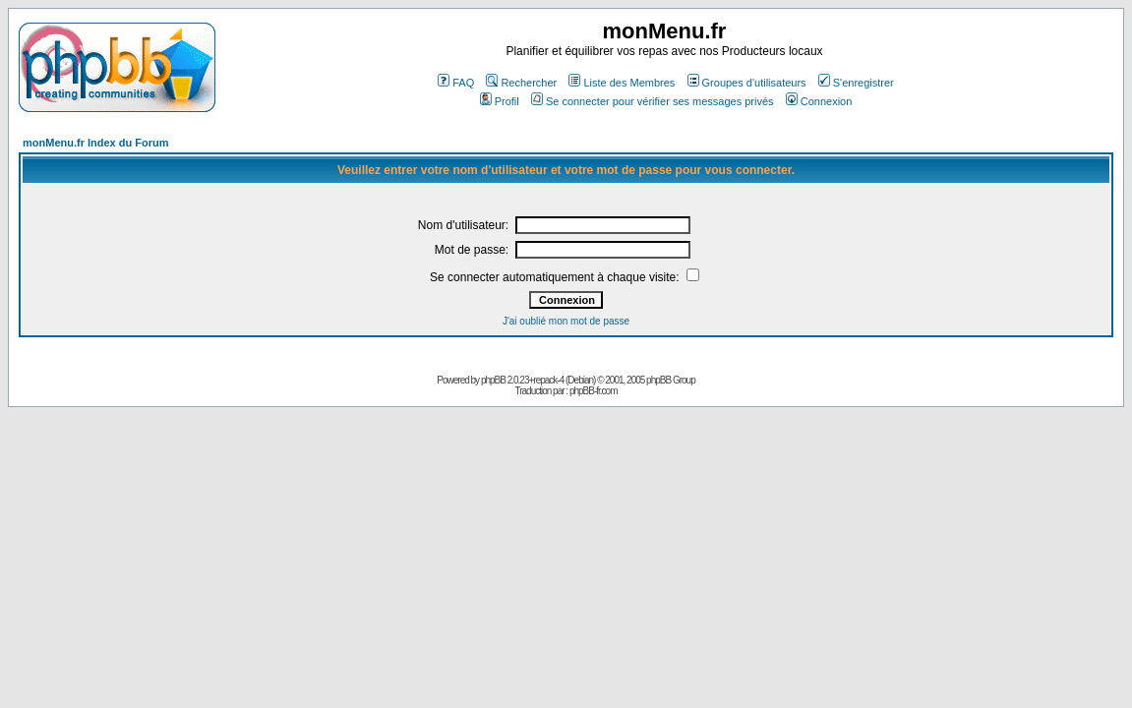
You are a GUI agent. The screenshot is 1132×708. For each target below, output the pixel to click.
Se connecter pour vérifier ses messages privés (652, 101)
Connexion (819, 101)
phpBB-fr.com (593, 390)
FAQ (456, 82)
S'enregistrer (856, 82)
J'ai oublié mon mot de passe (566, 321)
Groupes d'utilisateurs (746, 82)
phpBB (493, 380)
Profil (499, 101)
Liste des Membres (621, 82)
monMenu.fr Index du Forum (96, 142)
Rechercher (521, 82)
